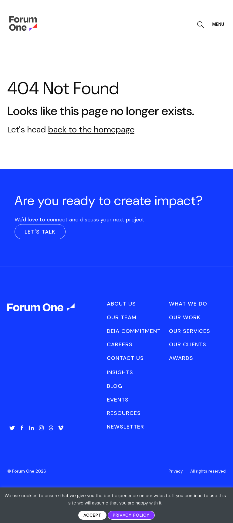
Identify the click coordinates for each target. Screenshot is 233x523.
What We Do (188, 303)
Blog (114, 386)
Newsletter (125, 426)
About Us (121, 303)
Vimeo (61, 428)
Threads (51, 428)
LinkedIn (31, 428)
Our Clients (187, 344)
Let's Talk (40, 231)
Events (118, 399)
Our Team (122, 317)
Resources (124, 413)
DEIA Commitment (134, 331)
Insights (120, 372)
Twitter (12, 428)
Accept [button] (92, 515)
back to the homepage (91, 129)
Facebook (22, 428)
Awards (181, 358)
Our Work (185, 317)
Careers (120, 344)
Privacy (176, 471)
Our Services (189, 331)
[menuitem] (12, 434)
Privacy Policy (131, 515)
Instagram (41, 428)
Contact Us (125, 358)
